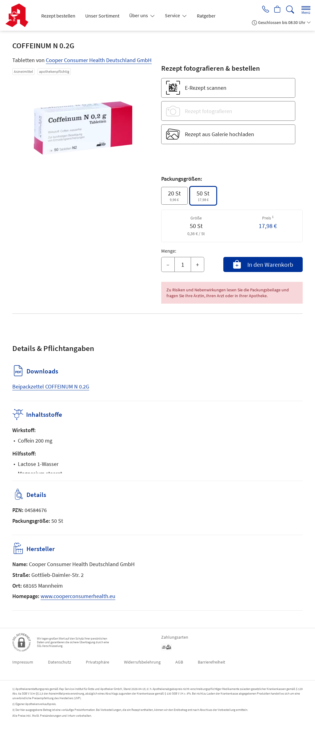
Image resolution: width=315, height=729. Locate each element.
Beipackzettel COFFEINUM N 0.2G (50, 386)
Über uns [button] (139, 15)
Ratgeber (206, 16)
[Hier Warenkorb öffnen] (277, 10)
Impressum (22, 662)
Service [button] (173, 15)
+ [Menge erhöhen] (197, 264)
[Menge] (182, 264)
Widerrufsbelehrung (142, 662)
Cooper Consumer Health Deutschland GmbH (99, 60)
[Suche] (290, 9)
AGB (179, 662)
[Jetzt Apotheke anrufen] (263, 10)
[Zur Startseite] (19, 15)
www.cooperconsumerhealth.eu (78, 596)
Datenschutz (59, 662)
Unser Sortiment (102, 16)
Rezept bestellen (58, 16)
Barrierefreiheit (211, 662)
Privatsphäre (97, 662)
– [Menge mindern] (167, 264)
